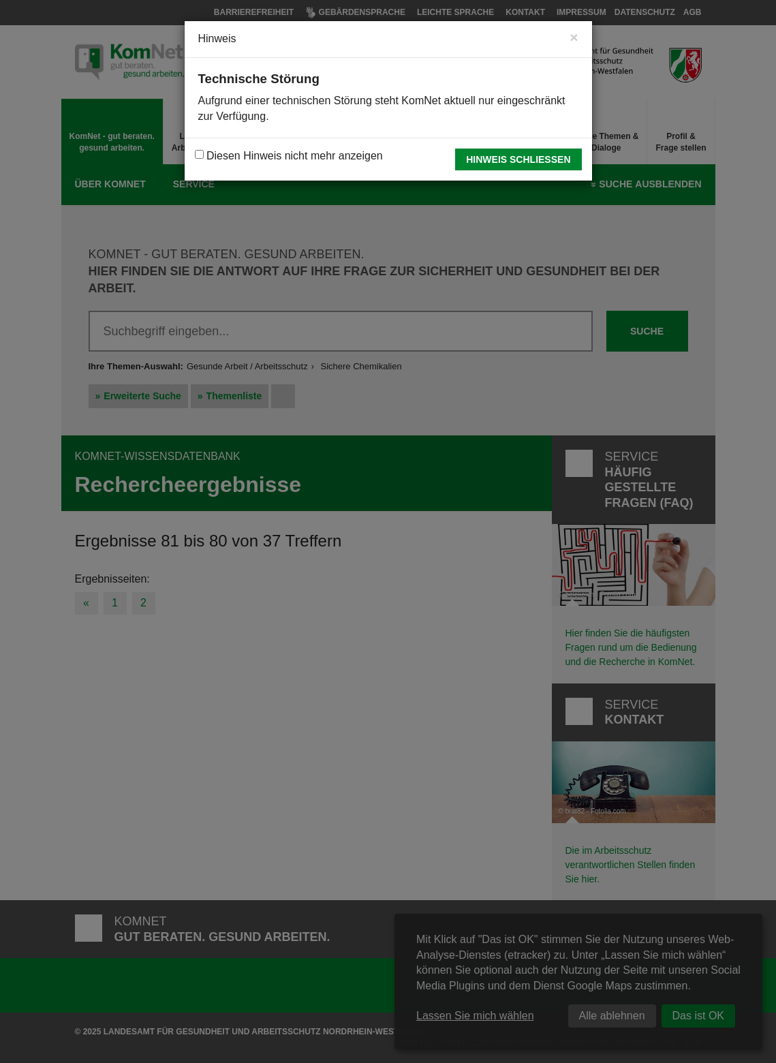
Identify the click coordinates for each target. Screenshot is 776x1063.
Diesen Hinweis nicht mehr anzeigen (289, 155)
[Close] (574, 37)
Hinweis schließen (518, 159)
